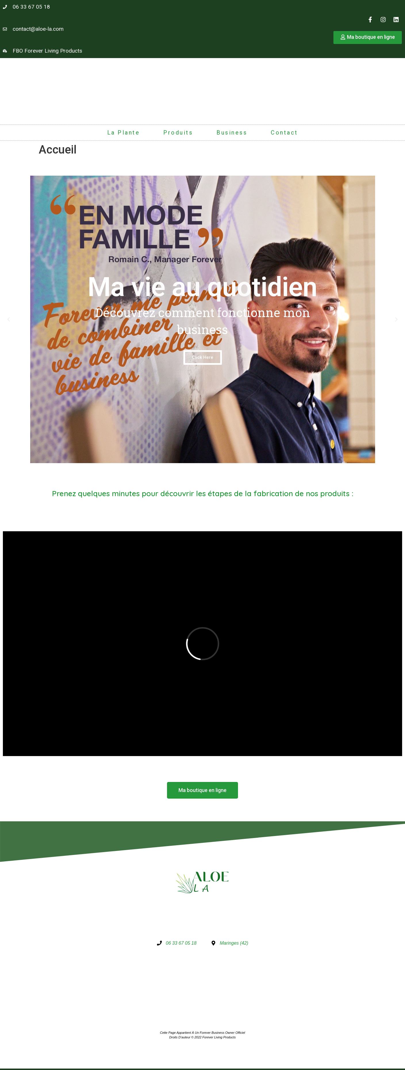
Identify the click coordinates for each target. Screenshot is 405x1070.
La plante (123, 132)
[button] (8, 319)
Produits (178, 132)
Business (231, 132)
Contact (284, 132)
